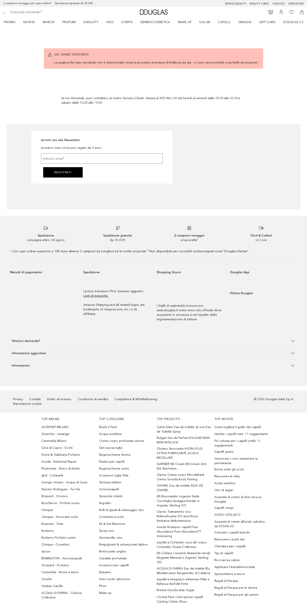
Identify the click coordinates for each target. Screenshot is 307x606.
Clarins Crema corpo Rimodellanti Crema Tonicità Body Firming (180, 477)
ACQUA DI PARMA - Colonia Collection (61, 595)
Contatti (35, 399)
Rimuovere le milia (227, 476)
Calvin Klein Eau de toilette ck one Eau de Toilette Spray (184, 429)
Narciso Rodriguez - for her (60, 489)
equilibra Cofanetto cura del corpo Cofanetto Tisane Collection (182, 545)
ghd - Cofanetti (52, 475)
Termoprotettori (110, 482)
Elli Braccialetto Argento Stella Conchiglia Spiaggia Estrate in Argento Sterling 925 (178, 501)
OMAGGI (245, 22)
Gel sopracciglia (110, 448)
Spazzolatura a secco (229, 574)
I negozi (278, 3)
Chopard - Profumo (55, 565)
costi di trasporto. (96, 296)
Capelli (224, 22)
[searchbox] (42, 12)
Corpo (127, 22)
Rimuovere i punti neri (229, 539)
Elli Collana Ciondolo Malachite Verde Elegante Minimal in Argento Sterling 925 (183, 557)
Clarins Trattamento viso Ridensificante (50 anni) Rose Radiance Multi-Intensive (177, 516)
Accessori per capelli (114, 565)
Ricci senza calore (227, 560)
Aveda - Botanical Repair (59, 461)
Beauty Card (259, 3)
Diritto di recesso (59, 399)
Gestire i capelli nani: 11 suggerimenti (241, 434)
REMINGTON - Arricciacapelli (61, 558)
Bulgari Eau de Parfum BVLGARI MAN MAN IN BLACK (183, 440)
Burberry (47, 531)
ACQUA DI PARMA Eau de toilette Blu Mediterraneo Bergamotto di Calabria (183, 571)
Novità (29, 22)
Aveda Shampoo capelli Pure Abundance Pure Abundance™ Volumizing (179, 531)
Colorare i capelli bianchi (232, 532)
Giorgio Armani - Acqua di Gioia (64, 482)
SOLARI (204, 22)
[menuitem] (12, 22)
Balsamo (105, 572)
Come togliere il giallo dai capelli (237, 427)
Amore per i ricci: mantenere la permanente (236, 461)
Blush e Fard (108, 427)
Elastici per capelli (112, 461)
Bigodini (105, 503)
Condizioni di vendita (93, 399)
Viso (110, 22)
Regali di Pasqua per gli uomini (236, 594)
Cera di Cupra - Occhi (57, 448)
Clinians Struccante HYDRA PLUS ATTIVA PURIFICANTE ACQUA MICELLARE (180, 453)
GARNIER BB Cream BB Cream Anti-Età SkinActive (182, 466)
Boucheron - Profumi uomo (60, 503)
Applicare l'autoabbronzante (234, 567)
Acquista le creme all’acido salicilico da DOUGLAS (239, 524)
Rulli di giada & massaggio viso (121, 510)
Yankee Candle (52, 586)
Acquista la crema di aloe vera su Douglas (238, 499)
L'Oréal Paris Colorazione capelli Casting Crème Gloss (180, 599)
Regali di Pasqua (226, 581)
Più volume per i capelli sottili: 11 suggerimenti (237, 443)
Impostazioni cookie (27, 404)
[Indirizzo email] (102, 158)
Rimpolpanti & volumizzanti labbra (123, 544)
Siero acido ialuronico (114, 579)
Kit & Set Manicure (112, 524)
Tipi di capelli (223, 553)
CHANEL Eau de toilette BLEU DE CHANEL (180, 488)
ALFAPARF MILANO (55, 427)
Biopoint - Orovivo (54, 496)
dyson (45, 551)
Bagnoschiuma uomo (114, 468)
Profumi (69, 22)
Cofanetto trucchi (111, 517)
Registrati (63, 172)
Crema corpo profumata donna (121, 441)
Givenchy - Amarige (55, 434)
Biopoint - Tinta (52, 524)
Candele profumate (113, 558)
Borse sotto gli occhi (229, 469)
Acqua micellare (110, 434)
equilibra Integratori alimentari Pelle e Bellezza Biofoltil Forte (183, 581)
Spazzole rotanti (110, 496)
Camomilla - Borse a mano (60, 572)
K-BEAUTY (91, 22)
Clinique (47, 510)
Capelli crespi (224, 508)
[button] (153, 341)
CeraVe (46, 579)
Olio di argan (223, 490)
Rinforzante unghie (112, 551)
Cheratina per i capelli (230, 546)
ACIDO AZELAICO (227, 515)
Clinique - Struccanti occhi (59, 517)
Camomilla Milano (53, 441)
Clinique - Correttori (55, 544)
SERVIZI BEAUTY (235, 3)
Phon (102, 586)
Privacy (18, 399)
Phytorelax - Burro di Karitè (60, 468)
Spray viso (106, 531)
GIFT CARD (267, 22)
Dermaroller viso (110, 537)
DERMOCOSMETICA (155, 22)
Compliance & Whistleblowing (136, 399)
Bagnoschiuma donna (114, 455)
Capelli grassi (224, 452)
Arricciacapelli (109, 489)
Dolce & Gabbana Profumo (60, 455)
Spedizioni (296, 3)
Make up (185, 22)
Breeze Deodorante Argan (176, 590)
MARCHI (49, 22)
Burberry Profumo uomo (58, 537)
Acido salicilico (225, 483)
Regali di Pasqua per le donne (235, 588)
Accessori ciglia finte (113, 475)
